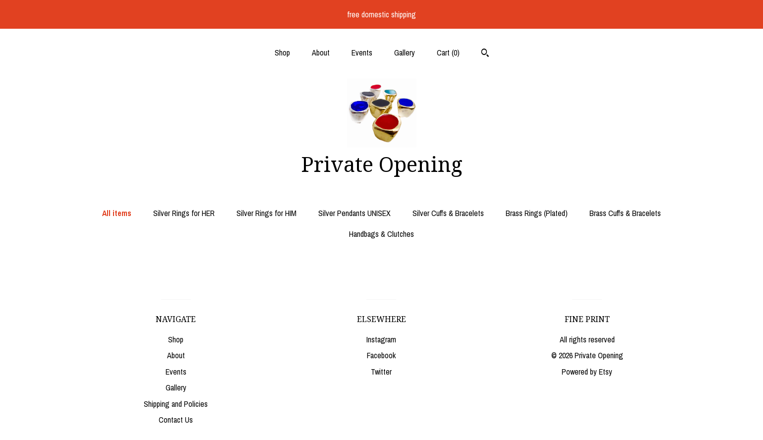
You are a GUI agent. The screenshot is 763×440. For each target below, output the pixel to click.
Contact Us (176, 419)
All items (116, 213)
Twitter (381, 371)
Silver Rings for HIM (266, 213)
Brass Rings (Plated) (537, 213)
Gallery (404, 52)
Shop (282, 52)
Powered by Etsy (587, 371)
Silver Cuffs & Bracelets (448, 213)
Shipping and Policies (176, 403)
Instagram (381, 339)
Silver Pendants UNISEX (354, 213)
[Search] (485, 54)
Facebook (381, 355)
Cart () (448, 52)
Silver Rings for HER (184, 213)
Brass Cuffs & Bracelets (625, 213)
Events (362, 52)
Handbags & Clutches (381, 233)
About (321, 52)
